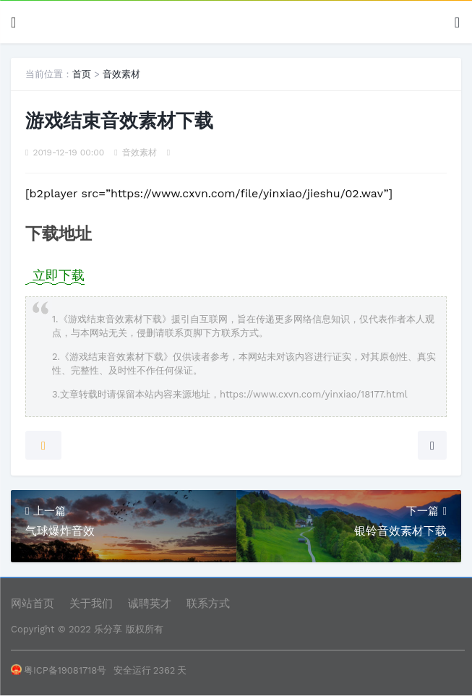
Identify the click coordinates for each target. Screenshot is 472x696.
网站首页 (32, 603)
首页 (81, 74)
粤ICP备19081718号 (58, 670)
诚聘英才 (149, 603)
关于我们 (91, 603)
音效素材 (121, 74)
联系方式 (208, 603)
